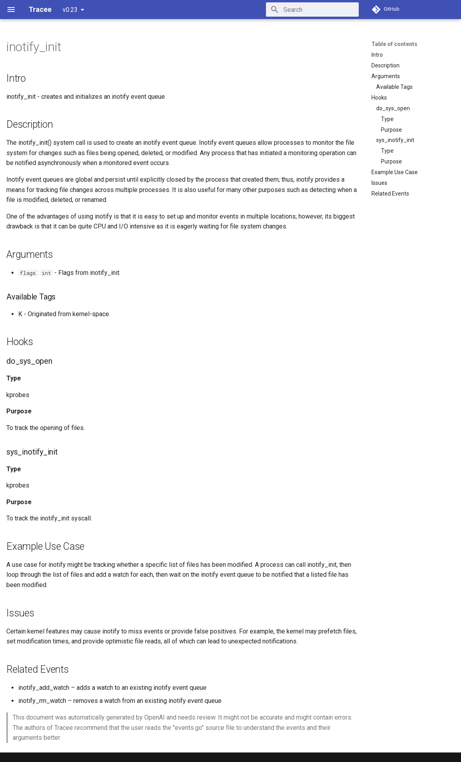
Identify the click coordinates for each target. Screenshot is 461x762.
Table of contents (394, 44)
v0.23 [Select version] (70, 9)
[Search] (312, 9)
